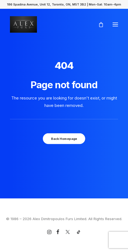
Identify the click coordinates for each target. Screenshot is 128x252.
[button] (115, 24)
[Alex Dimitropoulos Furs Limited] (23, 24)
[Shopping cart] (98, 24)
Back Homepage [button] (64, 138)
